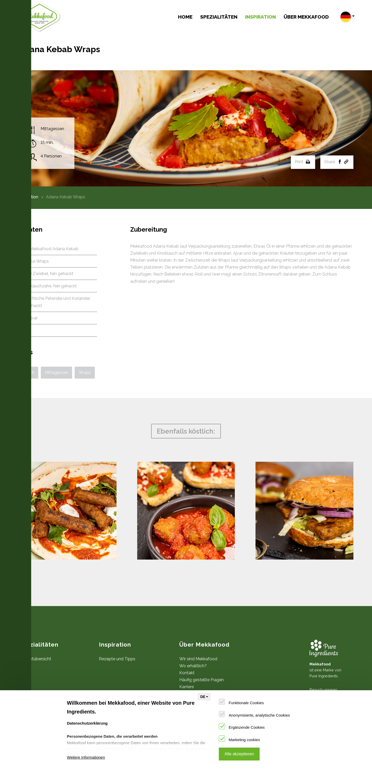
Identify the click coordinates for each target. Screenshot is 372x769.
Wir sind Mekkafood (198, 658)
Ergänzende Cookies (247, 727)
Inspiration (260, 17)
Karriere (186, 686)
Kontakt (187, 672)
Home (185, 17)
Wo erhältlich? (193, 665)
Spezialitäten (218, 17)
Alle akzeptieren (239, 754)
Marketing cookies (244, 739)
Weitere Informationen (86, 757)
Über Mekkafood (306, 17)
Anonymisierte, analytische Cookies (259, 715)
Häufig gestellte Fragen (201, 679)
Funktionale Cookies (246, 703)
